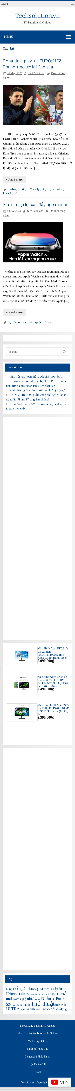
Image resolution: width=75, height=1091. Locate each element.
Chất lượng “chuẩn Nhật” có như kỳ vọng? (37, 390)
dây (10, 322)
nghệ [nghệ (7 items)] (23, 999)
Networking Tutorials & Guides (37, 1025)
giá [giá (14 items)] (40, 988)
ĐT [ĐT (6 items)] (44, 1009)
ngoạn (37, 322)
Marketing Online (37, 1041)
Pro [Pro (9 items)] (58, 999)
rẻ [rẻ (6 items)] (63, 999)
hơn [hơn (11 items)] (58, 988)
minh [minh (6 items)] (46, 994)
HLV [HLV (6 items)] (46, 989)
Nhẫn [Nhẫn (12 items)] (46, 998)
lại (38, 189)
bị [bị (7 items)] (7, 989)
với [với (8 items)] (32, 1009)
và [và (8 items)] (28, 1009)
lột (19, 322)
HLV (29, 189)
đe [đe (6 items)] (48, 1009)
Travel (37, 1072)
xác (49, 322)
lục (48, 189)
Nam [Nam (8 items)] (16, 999)
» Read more (14, 179)
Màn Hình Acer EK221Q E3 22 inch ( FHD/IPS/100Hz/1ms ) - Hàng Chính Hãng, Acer (53, 653)
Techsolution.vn (37, 15)
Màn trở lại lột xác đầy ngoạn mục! (36, 204)
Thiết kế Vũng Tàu (37, 1048)
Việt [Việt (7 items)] (23, 1009)
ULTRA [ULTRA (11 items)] (13, 1008)
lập (43, 189)
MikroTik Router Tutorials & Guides (37, 1033)
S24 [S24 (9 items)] (9, 1005)
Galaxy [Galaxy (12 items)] (30, 988)
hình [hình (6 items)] (52, 989)
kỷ (34, 189)
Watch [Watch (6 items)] (39, 1009)
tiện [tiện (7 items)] (57, 1004)
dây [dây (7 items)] (21, 989)
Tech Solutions (36, 73)
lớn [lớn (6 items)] (28, 994)
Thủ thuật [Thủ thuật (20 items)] (43, 1004)
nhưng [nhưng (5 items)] (37, 999)
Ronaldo (7, 193)
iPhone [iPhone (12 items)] (12, 993)
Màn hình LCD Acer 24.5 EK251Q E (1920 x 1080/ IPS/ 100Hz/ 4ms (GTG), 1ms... (53, 709)
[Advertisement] (37, 528)
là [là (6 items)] (24, 994)
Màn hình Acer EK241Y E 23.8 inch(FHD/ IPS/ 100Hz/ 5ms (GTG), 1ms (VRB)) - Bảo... (53, 681)
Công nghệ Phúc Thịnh (37, 1056)
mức (30, 322)
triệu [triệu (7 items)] (64, 1004)
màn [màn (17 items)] (55, 993)
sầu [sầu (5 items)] (17, 1005)
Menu (4, 3)
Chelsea (12, 189)
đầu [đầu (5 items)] (58, 1009)
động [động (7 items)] (63, 1009)
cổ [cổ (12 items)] (15, 988)
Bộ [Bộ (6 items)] (11, 989)
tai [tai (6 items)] (21, 1004)
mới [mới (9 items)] (9, 999)
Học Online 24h (37, 1064)
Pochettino (57, 189)
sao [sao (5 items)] (14, 1005)
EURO (21, 189)
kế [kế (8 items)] (20, 994)
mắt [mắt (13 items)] (64, 993)
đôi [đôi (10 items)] (52, 1009)
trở (15, 193)
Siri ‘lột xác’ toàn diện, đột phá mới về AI (36, 376)
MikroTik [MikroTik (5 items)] (39, 994)
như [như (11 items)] (30, 998)
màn (24, 322)
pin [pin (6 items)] (53, 999)
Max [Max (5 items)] (32, 994)
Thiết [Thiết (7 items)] (26, 1004)
